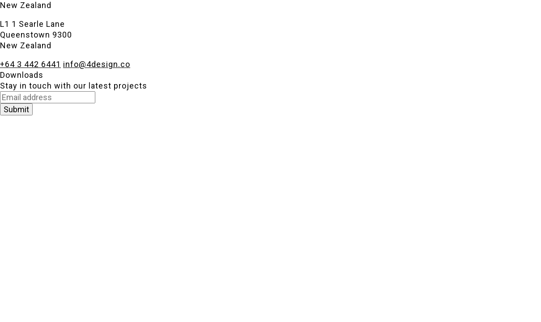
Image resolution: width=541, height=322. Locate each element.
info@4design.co (96, 64)
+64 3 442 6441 (30, 64)
